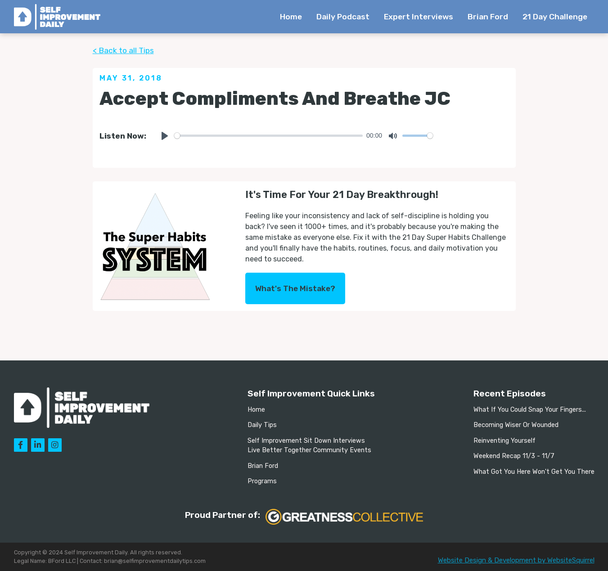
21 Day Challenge (554, 16)
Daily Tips (262, 425)
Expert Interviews (418, 16)
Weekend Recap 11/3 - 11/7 (513, 456)
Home (291, 16)
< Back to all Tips (123, 50)
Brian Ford (488, 16)
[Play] (165, 136)
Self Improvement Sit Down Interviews (306, 441)
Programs (262, 481)
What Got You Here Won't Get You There (533, 472)
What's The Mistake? (295, 288)
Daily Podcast (342, 16)
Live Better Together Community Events (309, 450)
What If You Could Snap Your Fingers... (529, 410)
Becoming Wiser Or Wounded (515, 425)
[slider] (268, 135)
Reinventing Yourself (504, 441)
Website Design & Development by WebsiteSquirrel (516, 560)
